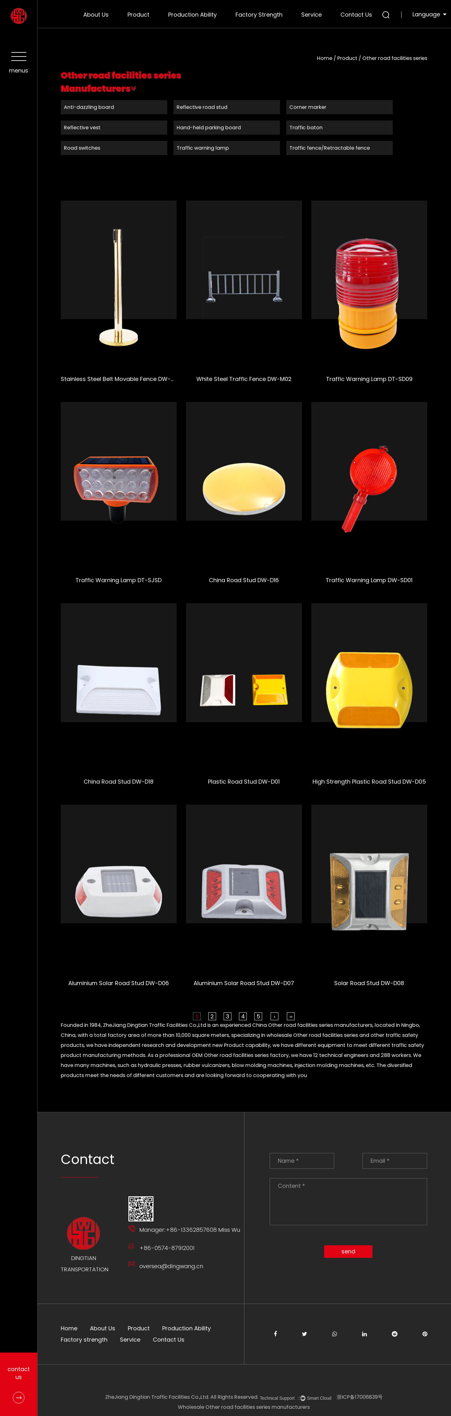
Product (138, 15)
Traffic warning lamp (203, 148)
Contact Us (356, 15)
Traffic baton (306, 127)
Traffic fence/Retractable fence (330, 148)
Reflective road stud (202, 107)
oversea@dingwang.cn (172, 1266)
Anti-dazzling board (89, 107)
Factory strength (259, 15)
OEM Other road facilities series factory (240, 1055)
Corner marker (308, 107)
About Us (96, 15)
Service (311, 15)
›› (291, 1016)
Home (325, 58)
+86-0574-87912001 (167, 1248)
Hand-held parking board (209, 127)
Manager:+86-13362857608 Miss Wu (190, 1230)
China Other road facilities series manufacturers (312, 1025)
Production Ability (192, 15)
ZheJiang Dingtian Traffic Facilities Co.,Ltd (154, 1025)
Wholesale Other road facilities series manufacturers (244, 1407)
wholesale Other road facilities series (312, 1035)
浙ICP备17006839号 (360, 1397)
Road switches (82, 148)
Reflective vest (82, 127)
